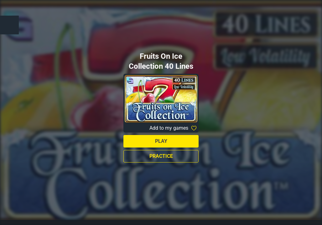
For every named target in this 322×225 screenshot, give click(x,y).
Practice (161, 156)
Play (161, 141)
